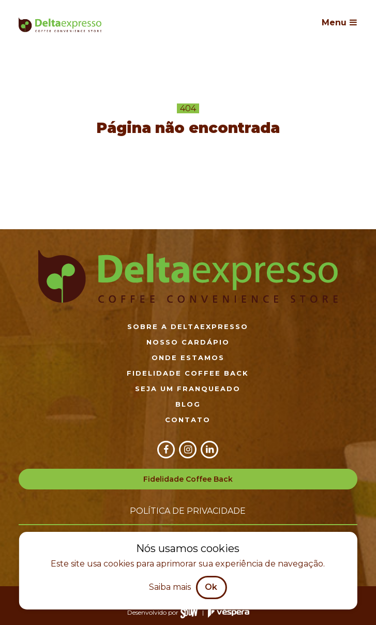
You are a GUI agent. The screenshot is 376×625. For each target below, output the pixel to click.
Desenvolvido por (162, 612)
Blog (188, 404)
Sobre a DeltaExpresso (187, 326)
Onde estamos (188, 357)
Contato (187, 419)
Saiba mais (170, 587)
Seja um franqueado (187, 388)
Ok (211, 587)
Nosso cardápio (188, 342)
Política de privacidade (188, 511)
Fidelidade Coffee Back (188, 373)
